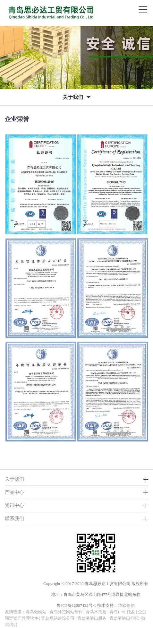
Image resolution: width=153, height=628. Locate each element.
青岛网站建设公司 (57, 618)
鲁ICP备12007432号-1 (76, 605)
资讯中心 (14, 505)
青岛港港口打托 (124, 618)
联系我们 (14, 518)
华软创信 (126, 605)
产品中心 (14, 492)
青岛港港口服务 (91, 618)
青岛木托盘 (96, 611)
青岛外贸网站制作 (66, 611)
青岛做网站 (36, 611)
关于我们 (14, 479)
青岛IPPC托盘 (122, 611)
